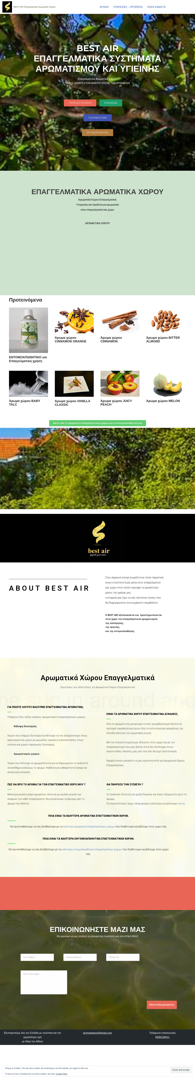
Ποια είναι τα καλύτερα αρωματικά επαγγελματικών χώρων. (88, 816)
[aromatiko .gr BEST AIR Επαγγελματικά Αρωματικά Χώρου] (29, 7)
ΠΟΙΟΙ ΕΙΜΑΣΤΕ (156, 7)
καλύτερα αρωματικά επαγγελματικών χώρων (89, 827)
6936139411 (162, 1063)
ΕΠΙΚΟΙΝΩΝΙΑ (178, 7)
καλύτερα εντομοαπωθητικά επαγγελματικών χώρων (92, 850)
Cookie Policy (61, 1074)
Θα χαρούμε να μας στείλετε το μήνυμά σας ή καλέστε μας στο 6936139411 (97, 937)
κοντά (181, 804)
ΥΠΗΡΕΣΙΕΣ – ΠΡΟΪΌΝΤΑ (127, 7)
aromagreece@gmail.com (97, 1059)
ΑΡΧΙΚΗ (103, 7)
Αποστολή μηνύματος (161, 1006)
